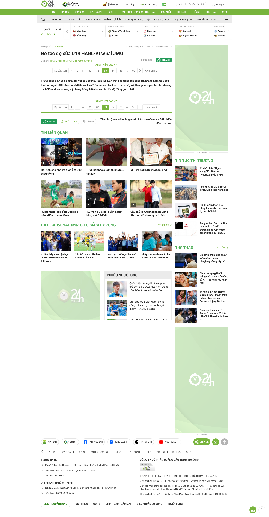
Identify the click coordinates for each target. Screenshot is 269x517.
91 (133, 70)
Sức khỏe (166, 12)
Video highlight (112, 19)
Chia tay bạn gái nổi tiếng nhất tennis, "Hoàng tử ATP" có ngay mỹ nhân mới (214, 278)
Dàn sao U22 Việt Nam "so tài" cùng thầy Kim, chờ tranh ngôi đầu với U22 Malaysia (147, 305)
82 (97, 70)
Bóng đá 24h (119, 442)
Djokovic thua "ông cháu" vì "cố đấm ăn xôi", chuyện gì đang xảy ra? (213, 258)
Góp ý (96, 504)
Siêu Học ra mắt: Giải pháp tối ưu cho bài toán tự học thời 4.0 (213, 208)
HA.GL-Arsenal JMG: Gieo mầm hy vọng (71, 61)
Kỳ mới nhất (151, 70)
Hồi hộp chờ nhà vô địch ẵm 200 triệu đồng (61, 171)
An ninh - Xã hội (99, 452)
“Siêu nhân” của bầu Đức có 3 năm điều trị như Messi (60, 213)
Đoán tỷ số (148, 4)
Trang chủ (46, 46)
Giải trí (112, 12)
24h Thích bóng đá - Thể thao (138, 12)
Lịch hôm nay (93, 19)
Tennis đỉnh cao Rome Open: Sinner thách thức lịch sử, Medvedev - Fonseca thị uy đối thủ (213, 296)
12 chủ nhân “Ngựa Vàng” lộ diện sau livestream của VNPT (211, 171)
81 (90, 70)
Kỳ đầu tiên (60, 70)
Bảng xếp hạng (162, 19)
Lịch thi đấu (74, 19)
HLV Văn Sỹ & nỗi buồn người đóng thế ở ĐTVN (104, 213)
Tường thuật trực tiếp (137, 19)
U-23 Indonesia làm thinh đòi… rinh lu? (105, 171)
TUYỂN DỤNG (175, 504)
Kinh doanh (96, 12)
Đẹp (149, 452)
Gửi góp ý (69, 121)
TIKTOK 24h (143, 442)
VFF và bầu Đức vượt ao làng (148, 170)
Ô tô (224, 12)
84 (113, 70)
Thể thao (211, 12)
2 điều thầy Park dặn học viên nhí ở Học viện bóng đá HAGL (54, 257)
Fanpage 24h (93, 442)
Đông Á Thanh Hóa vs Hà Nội (123, 31)
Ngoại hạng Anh (184, 19)
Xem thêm (46, 34)
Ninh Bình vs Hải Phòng (88, 31)
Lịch (167, 4)
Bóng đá (79, 12)
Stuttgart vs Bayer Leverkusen (193, 31)
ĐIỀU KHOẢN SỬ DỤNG (149, 504)
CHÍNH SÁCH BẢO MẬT (118, 504)
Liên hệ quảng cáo (55, 504)
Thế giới (196, 12)
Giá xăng (130, 4)
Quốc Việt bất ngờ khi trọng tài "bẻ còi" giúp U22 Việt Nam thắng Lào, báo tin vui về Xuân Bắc (148, 287)
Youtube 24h (169, 442)
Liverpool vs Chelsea (158, 31)
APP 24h (50, 442)
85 (121, 70)
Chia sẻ (166, 60)
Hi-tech (181, 12)
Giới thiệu (81, 504)
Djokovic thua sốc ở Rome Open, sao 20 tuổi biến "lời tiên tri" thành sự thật (214, 315)
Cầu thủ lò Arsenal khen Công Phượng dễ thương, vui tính (149, 213)
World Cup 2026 (206, 19)
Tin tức (65, 12)
